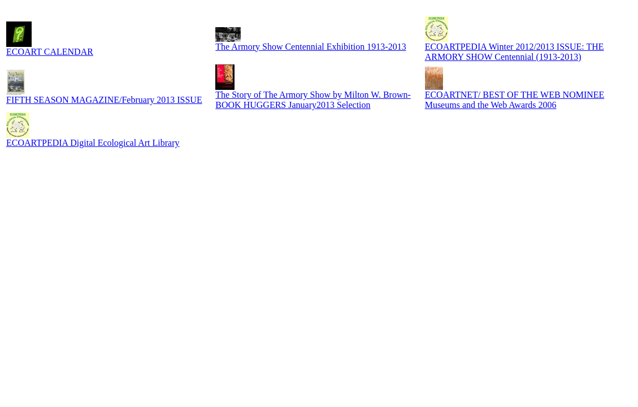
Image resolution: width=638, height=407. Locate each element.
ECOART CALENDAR (49, 52)
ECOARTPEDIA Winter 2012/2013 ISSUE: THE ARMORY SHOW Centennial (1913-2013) (514, 52)
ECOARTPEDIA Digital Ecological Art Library (93, 143)
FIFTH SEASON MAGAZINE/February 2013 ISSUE (104, 100)
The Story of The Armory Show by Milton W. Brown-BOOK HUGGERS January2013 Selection (312, 100)
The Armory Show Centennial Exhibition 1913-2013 (310, 46)
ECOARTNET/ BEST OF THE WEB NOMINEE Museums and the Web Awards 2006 (515, 100)
